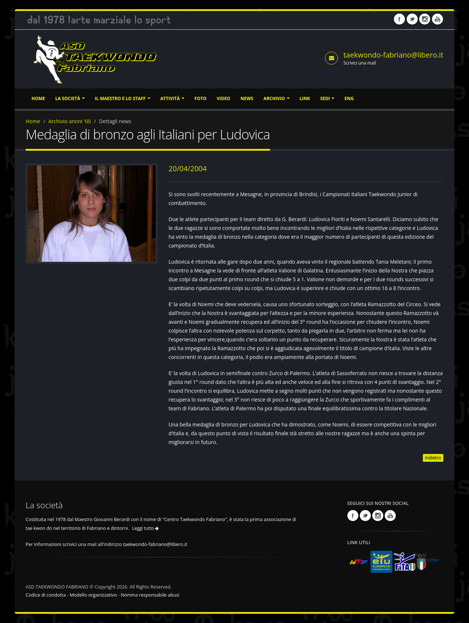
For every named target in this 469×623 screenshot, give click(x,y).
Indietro (433, 458)
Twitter (412, 19)
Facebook (399, 19)
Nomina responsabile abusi (150, 595)
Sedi (327, 98)
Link (305, 98)
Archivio (276, 98)
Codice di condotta (46, 595)
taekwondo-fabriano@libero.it (393, 55)
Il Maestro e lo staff (122, 98)
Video (223, 98)
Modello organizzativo (93, 595)
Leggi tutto (145, 528)
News (246, 98)
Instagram (424, 19)
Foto (201, 98)
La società (70, 98)
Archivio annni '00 (69, 121)
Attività (172, 98)
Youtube (437, 19)
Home (38, 98)
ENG (349, 98)
